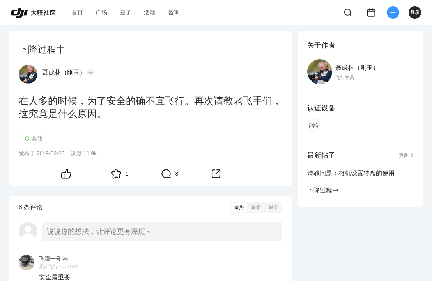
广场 (101, 12)
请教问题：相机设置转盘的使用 (351, 173)
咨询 (174, 12)
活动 (150, 12)
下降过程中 (322, 190)
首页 (77, 12)
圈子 (125, 12)
